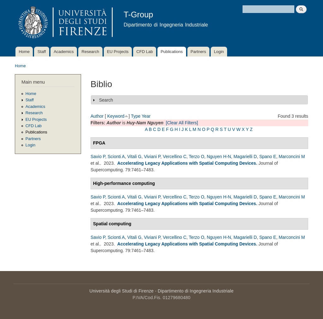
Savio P (98, 156)
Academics (64, 51)
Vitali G (134, 156)
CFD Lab (144, 51)
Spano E (267, 156)
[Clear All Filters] (182, 122)
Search (106, 100)
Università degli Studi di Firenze (122, 290)
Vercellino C (174, 156)
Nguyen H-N (219, 156)
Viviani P (152, 156)
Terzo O (196, 156)
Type (135, 116)
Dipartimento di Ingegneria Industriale (195, 290)
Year (146, 116)
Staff (42, 51)
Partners (198, 51)
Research (90, 51)
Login (219, 51)
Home (24, 51)
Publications (172, 51)
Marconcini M (292, 156)
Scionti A (116, 156)
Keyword (115, 116)
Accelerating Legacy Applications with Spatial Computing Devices (186, 163)
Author (97, 116)
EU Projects (118, 51)
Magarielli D (245, 156)
